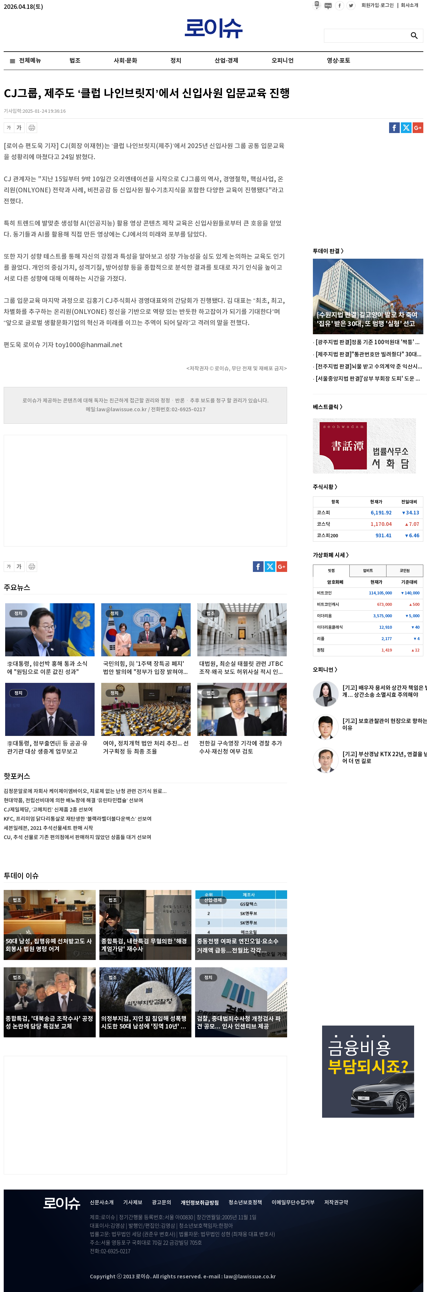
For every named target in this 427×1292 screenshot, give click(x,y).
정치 (175, 60)
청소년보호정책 (245, 1203)
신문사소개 (102, 1203)
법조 (75, 60)
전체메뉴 (30, 60)
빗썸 (331, 571)
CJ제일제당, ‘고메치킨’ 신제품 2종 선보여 (48, 810)
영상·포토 (338, 60)
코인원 (405, 571)
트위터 (406, 127)
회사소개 (408, 5)
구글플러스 (418, 127)
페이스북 (394, 127)
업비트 (368, 571)
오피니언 (283, 60)
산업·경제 (226, 60)
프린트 (32, 127)
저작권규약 (336, 1203)
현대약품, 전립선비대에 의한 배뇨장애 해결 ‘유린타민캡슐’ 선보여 (73, 800)
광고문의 (161, 1203)
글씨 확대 (19, 127)
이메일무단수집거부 (293, 1203)
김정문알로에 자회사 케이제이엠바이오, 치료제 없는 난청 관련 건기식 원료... (85, 791)
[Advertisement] (77, 490)
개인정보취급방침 (200, 1203)
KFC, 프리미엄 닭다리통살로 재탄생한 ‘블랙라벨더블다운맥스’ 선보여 (78, 819)
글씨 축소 (9, 127)
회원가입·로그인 (378, 5)
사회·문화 (125, 60)
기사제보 (132, 1203)
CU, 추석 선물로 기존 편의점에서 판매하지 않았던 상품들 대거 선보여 (77, 837)
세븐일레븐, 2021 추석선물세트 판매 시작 (48, 828)
